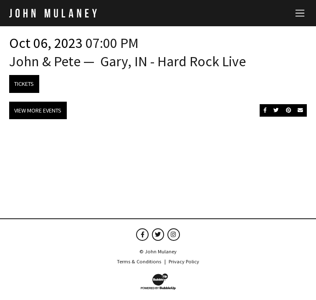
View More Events (37, 110)
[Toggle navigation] (300, 13)
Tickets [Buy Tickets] (24, 84)
